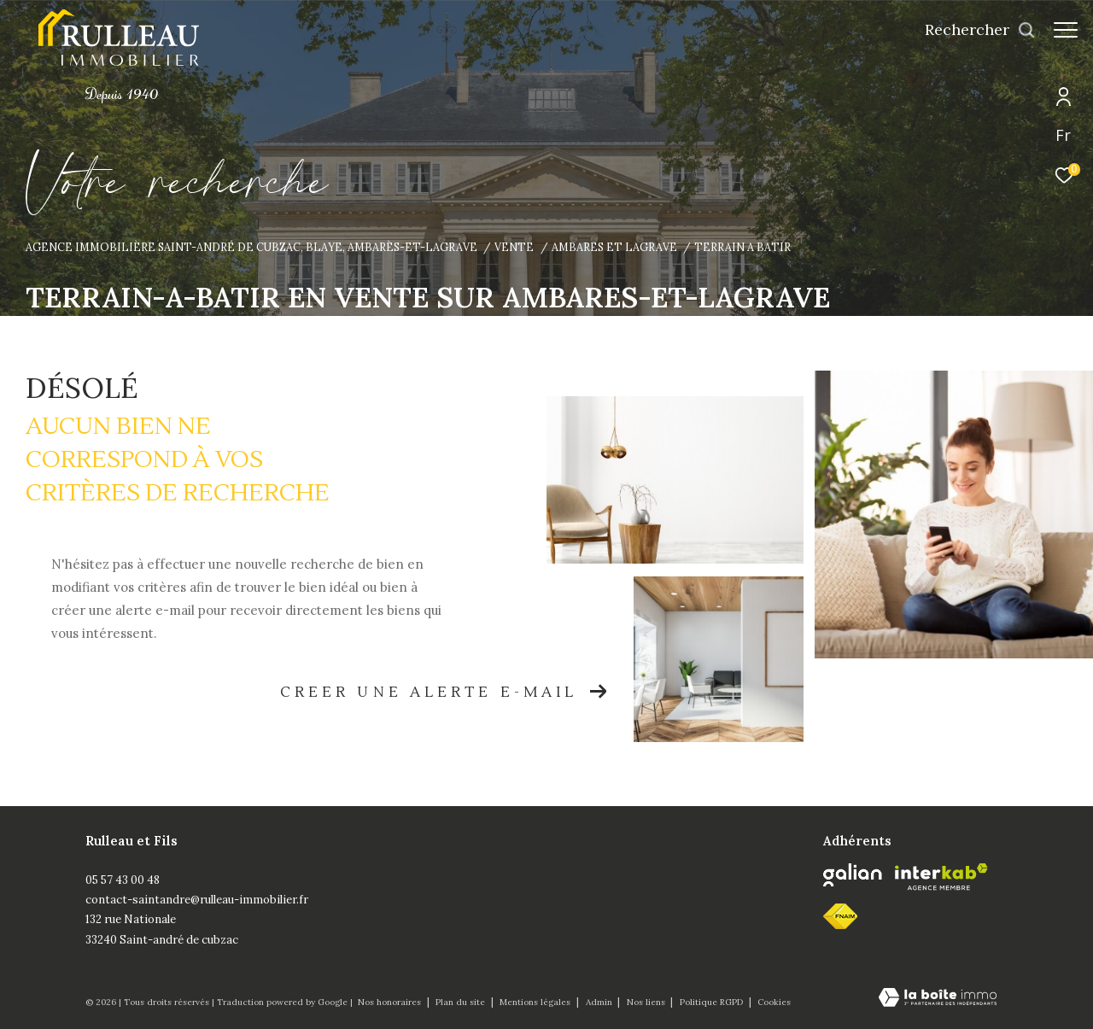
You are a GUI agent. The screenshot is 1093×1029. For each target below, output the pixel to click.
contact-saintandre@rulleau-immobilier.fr (196, 899)
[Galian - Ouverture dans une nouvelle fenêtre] (852, 875)
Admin (600, 1002)
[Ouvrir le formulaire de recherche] (971, 30)
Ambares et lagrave (614, 247)
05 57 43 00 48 (122, 880)
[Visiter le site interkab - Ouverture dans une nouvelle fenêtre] (941, 877)
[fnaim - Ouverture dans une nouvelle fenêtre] (840, 916)
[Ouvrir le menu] (1065, 30)
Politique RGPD (711, 1002)
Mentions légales (536, 1002)
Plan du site (461, 1002)
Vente (514, 247)
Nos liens (647, 1002)
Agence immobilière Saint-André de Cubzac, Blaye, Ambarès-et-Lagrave (251, 247)
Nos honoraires (391, 1002)
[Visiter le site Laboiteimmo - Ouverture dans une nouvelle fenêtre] (938, 998)
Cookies (774, 1002)
